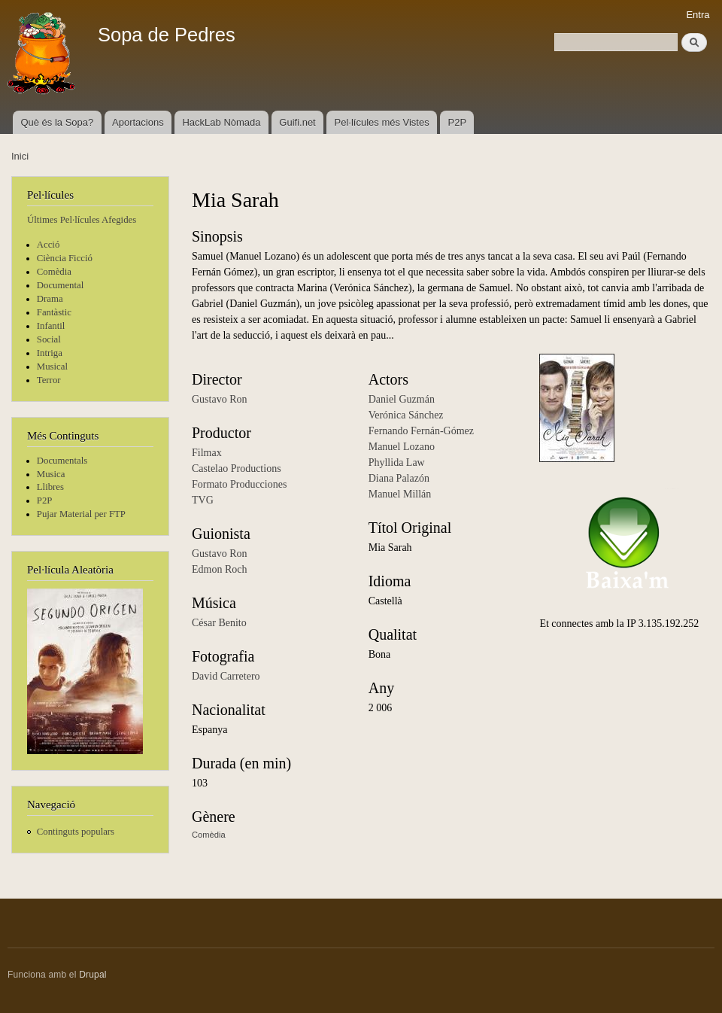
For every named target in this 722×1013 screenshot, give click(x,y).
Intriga (49, 353)
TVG (203, 500)
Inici (20, 156)
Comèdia (54, 271)
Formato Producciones (239, 484)
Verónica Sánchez (406, 415)
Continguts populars (75, 831)
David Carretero (226, 676)
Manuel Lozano (402, 446)
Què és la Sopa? (56, 122)
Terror (49, 380)
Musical (52, 366)
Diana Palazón (399, 478)
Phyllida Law (397, 462)
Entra (697, 14)
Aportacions (138, 122)
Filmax (207, 452)
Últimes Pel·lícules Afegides (81, 219)
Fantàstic (54, 312)
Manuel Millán (400, 494)
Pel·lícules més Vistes (382, 122)
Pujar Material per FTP (81, 514)
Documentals (62, 460)
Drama (50, 299)
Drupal (93, 974)
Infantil (51, 326)
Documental (60, 285)
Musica (51, 474)
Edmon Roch (219, 569)
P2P (457, 122)
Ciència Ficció (65, 258)
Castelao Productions (236, 468)
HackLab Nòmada (221, 122)
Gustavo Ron (219, 399)
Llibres (50, 487)
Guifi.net (297, 122)
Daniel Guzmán (402, 399)
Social (49, 339)
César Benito (219, 622)
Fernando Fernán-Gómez (421, 431)
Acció (48, 244)
